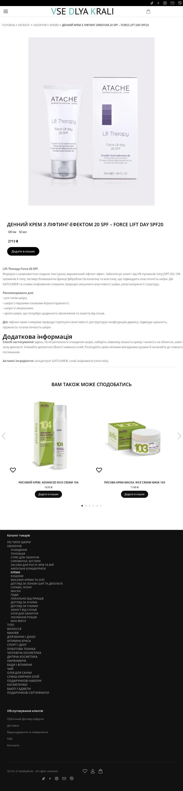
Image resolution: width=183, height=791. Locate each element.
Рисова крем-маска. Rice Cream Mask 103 (134, 482)
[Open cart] (148, 11)
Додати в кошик (23, 251)
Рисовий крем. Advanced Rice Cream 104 (48, 482)
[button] (12, 471)
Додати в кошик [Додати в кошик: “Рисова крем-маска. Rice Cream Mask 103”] (135, 494)
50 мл (23, 232)
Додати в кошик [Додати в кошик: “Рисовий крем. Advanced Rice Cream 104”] (48, 494)
